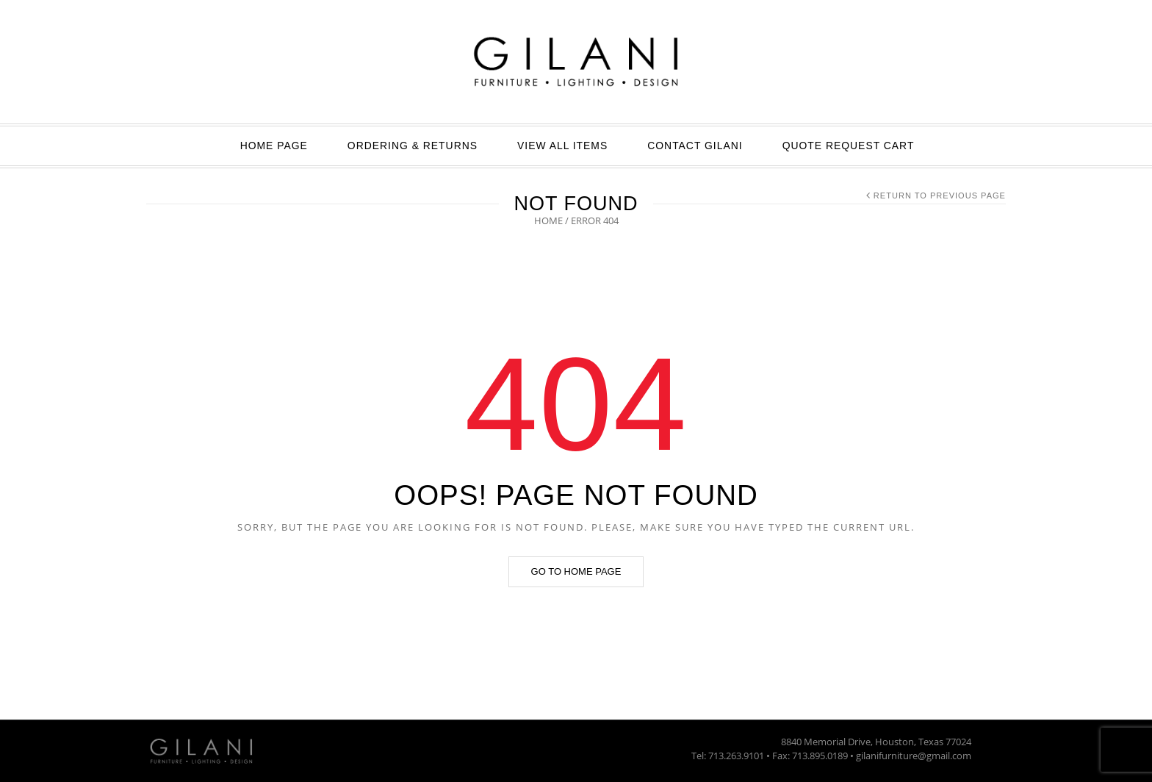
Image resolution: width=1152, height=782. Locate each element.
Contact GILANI (694, 145)
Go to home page (576, 571)
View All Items (562, 145)
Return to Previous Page (940, 195)
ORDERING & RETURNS (413, 145)
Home (548, 220)
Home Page (274, 145)
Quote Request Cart (848, 145)
